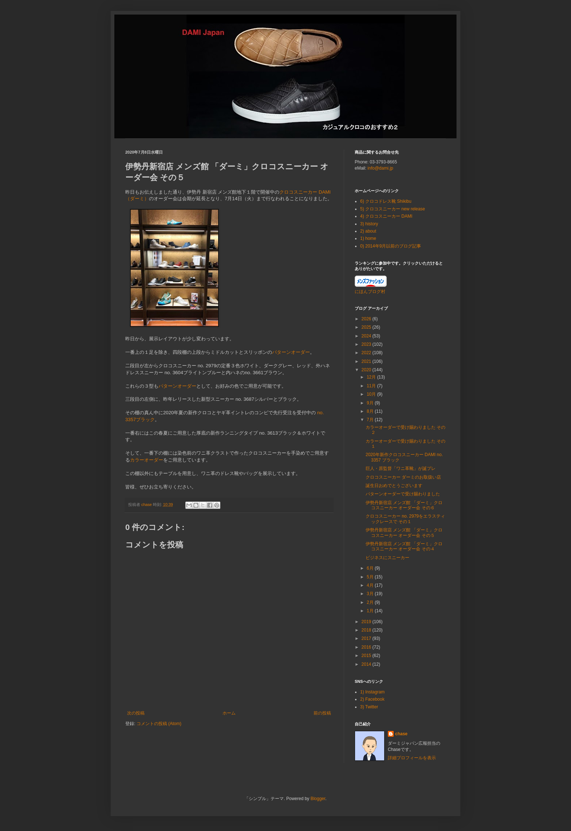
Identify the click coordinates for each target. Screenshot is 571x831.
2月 (371, 602)
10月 (372, 394)
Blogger (318, 798)
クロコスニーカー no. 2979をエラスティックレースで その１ (405, 519)
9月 (371, 402)
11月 (372, 385)
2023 (367, 344)
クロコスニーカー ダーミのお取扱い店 (403, 477)
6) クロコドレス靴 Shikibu (385, 201)
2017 (367, 638)
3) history (369, 223)
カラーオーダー (146, 460)
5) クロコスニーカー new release (392, 208)
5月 (371, 576)
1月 (371, 610)
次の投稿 (136, 713)
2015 (367, 655)
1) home (368, 238)
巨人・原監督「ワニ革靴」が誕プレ (401, 468)
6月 (371, 568)
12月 (372, 377)
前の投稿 (322, 713)
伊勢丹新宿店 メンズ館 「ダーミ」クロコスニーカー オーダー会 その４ (404, 546)
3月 (371, 593)
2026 (367, 318)
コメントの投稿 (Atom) (159, 723)
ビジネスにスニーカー (387, 557)
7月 (371, 419)
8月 (371, 411)
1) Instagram (372, 692)
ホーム (229, 713)
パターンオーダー (291, 352)
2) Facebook (372, 699)
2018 (367, 630)
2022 (367, 352)
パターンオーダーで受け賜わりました (403, 493)
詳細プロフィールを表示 (412, 757)
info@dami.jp (380, 168)
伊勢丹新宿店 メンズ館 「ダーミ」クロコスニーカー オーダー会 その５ (404, 532)
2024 (367, 336)
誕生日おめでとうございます (394, 485)
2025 (367, 327)
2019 (367, 621)
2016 (367, 647)
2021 (367, 361)
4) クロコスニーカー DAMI (386, 216)
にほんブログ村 (370, 291)
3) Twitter (369, 706)
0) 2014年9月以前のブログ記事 (390, 246)
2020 (367, 369)
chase (401, 733)
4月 (371, 585)
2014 (367, 664)
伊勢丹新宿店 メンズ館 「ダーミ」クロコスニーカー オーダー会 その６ (404, 505)
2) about (368, 231)
